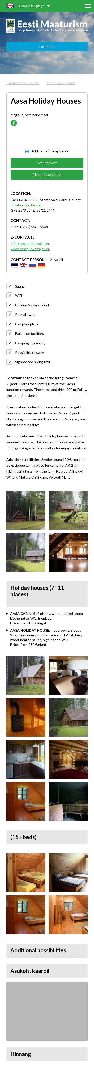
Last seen (47, 46)
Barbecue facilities (29, 333)
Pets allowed (25, 314)
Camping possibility (30, 343)
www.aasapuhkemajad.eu (30, 249)
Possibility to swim (29, 352)
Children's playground (32, 305)
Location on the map (26, 205)
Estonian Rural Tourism (22, 83)
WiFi (18, 295)
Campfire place (26, 324)
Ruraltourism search (61, 83)
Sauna (20, 286)
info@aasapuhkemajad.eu (30, 243)
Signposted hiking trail (32, 362)
